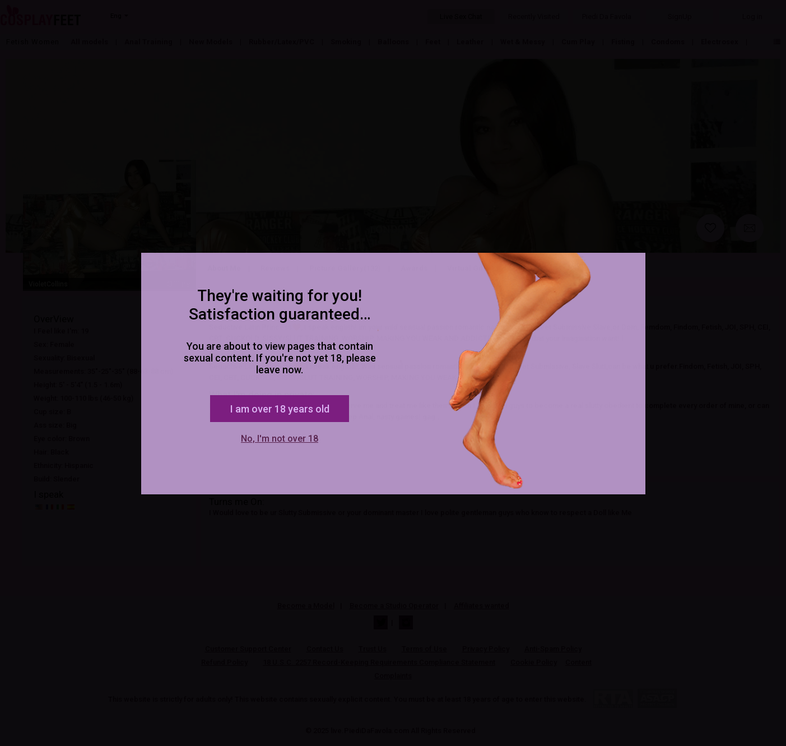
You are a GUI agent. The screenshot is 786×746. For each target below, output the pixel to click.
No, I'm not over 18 (279, 438)
